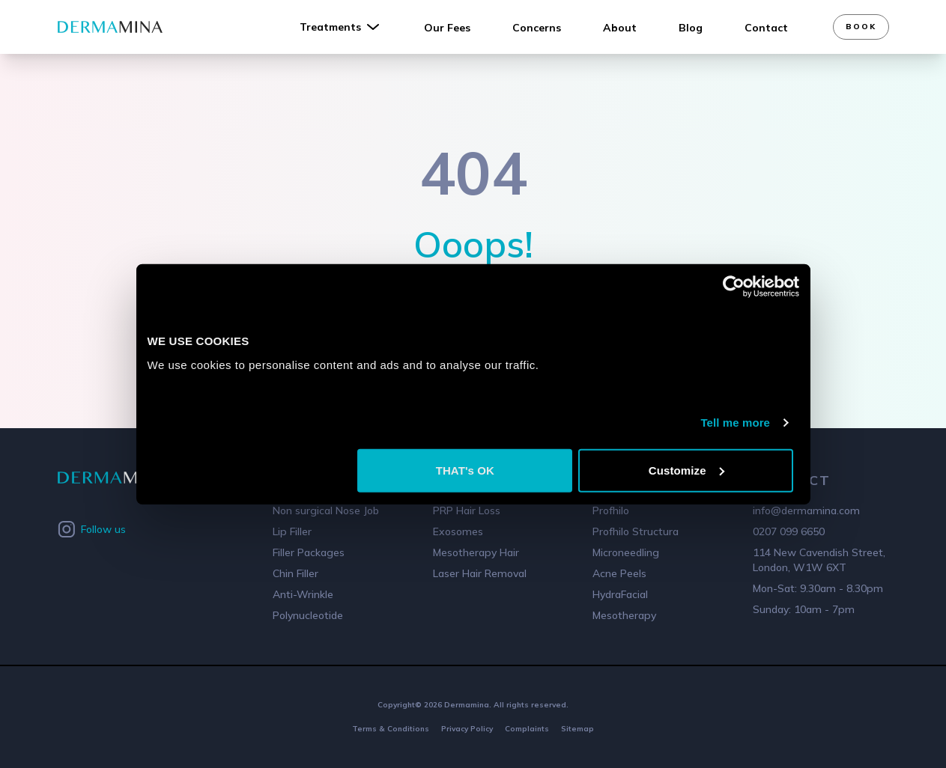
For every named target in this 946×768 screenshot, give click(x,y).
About (620, 27)
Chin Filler (295, 573)
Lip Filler (292, 531)
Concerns (536, 27)
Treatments (341, 27)
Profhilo (610, 510)
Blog (691, 27)
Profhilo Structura (635, 531)
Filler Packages (309, 552)
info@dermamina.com (806, 510)
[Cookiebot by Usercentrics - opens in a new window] (733, 286)
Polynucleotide (308, 615)
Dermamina (466, 705)
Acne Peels (619, 573)
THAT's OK (465, 469)
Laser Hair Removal (480, 573)
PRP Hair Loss (466, 510)
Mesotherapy (624, 615)
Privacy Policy (467, 729)
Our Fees (447, 27)
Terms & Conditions (390, 729)
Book (861, 26)
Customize (686, 469)
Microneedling (625, 552)
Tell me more (735, 422)
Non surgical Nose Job (326, 510)
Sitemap (577, 729)
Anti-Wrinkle (303, 594)
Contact (766, 27)
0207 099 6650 (789, 531)
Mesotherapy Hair (476, 552)
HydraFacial (620, 594)
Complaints (527, 729)
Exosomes (458, 531)
